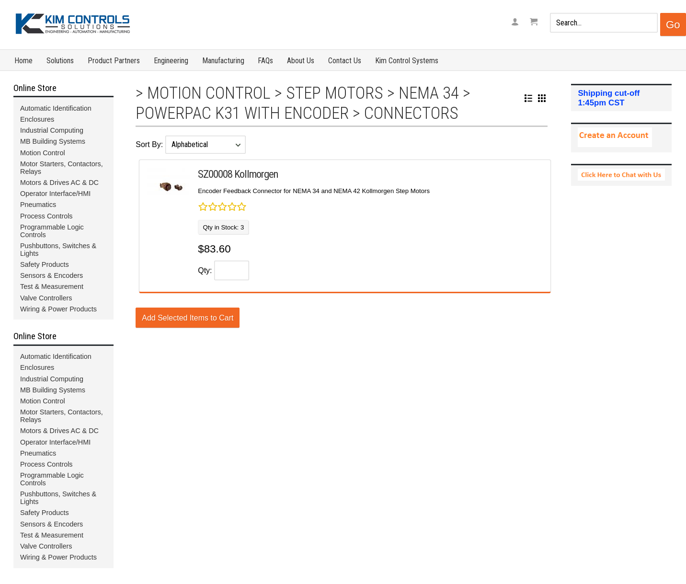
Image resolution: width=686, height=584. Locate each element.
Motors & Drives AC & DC (59, 182)
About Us (300, 60)
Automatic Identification (55, 108)
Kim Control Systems (406, 60)
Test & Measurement (51, 286)
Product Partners (114, 60)
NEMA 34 (429, 93)
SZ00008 (215, 174)
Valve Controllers (46, 298)
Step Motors (334, 93)
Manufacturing (223, 60)
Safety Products (44, 264)
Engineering (171, 60)
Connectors (411, 113)
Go (673, 25)
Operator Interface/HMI (55, 193)
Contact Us (344, 60)
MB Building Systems (52, 141)
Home (23, 60)
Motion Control (209, 93)
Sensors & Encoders (51, 275)
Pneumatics (38, 204)
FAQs (265, 60)
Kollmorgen (256, 174)
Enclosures (37, 119)
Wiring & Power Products (58, 309)
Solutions (60, 60)
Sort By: (150, 144)
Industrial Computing (51, 130)
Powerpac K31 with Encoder (242, 113)
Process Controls (46, 216)
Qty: (205, 270)
